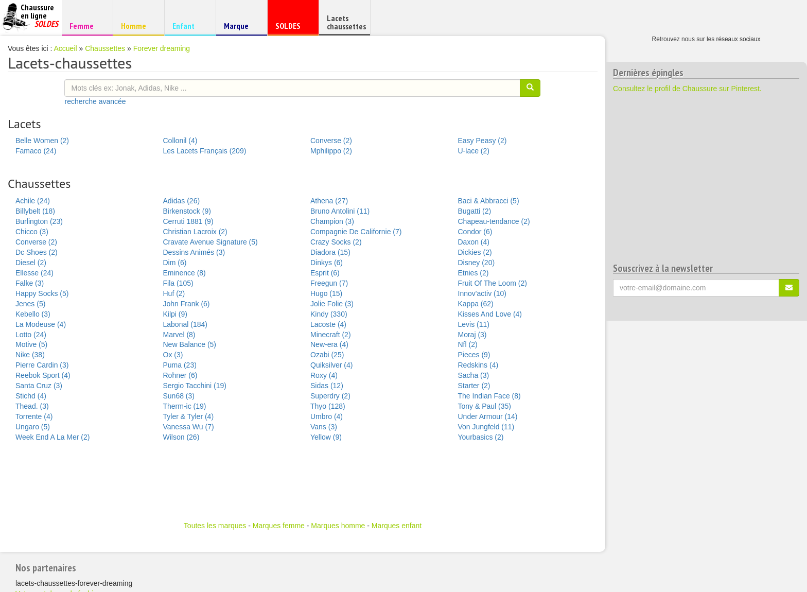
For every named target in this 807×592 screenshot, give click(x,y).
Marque (240, 28)
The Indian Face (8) (489, 396)
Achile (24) (32, 201)
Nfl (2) (468, 344)
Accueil (65, 48)
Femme (85, 25)
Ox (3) (173, 355)
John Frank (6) (186, 304)
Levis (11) (473, 324)
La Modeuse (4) (40, 324)
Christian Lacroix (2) (195, 232)
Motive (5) (31, 344)
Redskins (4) (478, 365)
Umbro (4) (326, 416)
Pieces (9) (474, 355)
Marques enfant (397, 525)
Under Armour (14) (488, 416)
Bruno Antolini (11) (340, 211)
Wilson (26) (181, 437)
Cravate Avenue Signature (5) (210, 242)
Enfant (188, 25)
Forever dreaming (161, 48)
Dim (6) (175, 262)
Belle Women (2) (42, 140)
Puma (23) (180, 365)
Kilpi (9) (175, 314)
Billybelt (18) (35, 211)
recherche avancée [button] (95, 101)
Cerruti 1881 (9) (188, 221)
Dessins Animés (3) (194, 252)
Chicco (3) (31, 232)
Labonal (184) (185, 324)
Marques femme (279, 525)
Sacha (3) (473, 375)
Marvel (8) (179, 334)
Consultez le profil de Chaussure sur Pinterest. (687, 88)
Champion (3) (332, 221)
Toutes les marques (215, 525)
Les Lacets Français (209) (205, 151)
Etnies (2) (473, 273)
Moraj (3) (472, 334)
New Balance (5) (190, 344)
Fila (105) (178, 283)
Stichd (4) (30, 396)
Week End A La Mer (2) (52, 437)
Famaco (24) (35, 151)
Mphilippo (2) (331, 151)
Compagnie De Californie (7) (355, 232)
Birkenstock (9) (187, 211)
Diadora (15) (330, 252)
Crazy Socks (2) (336, 242)
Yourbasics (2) (481, 437)
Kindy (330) (328, 314)
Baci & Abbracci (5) (488, 201)
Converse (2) (331, 140)
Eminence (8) (184, 273)
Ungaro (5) (32, 427)
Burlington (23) (39, 221)
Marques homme (338, 525)
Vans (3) (323, 427)
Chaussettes (105, 48)
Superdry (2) (330, 396)
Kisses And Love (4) (490, 314)
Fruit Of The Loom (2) (492, 283)
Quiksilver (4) (331, 365)
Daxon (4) (473, 242)
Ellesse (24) (34, 273)
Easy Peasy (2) (482, 140)
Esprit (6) (325, 273)
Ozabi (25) (327, 355)
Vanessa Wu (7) (188, 427)
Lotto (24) (30, 334)
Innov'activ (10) (482, 293)
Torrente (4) (33, 416)
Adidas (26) (181, 201)
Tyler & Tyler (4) (188, 416)
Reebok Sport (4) (43, 375)
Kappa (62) (476, 304)
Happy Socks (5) (41, 293)
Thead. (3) (32, 406)
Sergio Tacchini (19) (194, 385)
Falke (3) (29, 283)
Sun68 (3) (179, 396)
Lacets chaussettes (346, 22)
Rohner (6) (180, 375)
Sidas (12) (326, 385)
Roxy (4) (324, 375)
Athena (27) (329, 201)
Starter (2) (474, 385)
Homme (137, 25)
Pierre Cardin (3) (41, 365)
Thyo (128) (327, 406)
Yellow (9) (326, 437)
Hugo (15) (326, 293)
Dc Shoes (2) (36, 252)
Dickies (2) (475, 252)
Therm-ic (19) (184, 406)
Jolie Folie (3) (332, 304)
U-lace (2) (473, 151)
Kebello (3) (32, 314)
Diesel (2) (30, 262)
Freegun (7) (329, 283)
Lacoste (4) (328, 324)
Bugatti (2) (475, 211)
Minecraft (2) (330, 334)
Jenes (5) (30, 304)
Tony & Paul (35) (485, 406)
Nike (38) (30, 355)
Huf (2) (174, 293)
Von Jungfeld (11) (486, 427)
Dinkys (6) (326, 262)
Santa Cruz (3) (38, 385)
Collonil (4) (180, 140)
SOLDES (291, 28)
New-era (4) (329, 344)
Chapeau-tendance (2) (494, 221)
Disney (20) (476, 262)
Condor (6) (475, 232)
